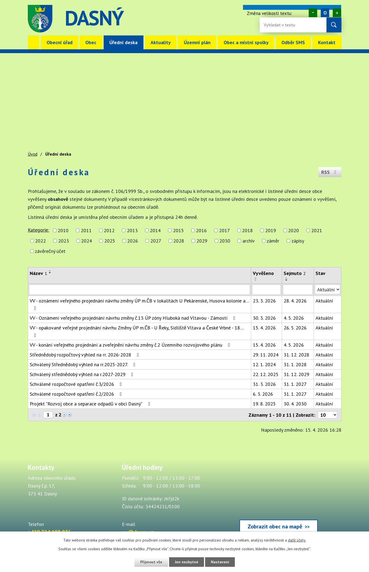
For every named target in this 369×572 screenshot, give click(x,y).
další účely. (297, 540)
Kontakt (326, 42)
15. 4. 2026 (264, 328)
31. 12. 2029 (296, 374)
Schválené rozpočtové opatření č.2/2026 (77, 394)
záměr (273, 241)
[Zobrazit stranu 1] (48, 414)
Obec (90, 42)
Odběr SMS (293, 42)
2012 (109, 230)
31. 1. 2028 (295, 364)
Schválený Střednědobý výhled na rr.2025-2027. (84, 364)
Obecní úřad (60, 42)
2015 (178, 230)
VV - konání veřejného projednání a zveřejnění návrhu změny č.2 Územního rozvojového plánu (131, 345)
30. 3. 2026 (264, 318)
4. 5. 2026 (294, 318)
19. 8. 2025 (264, 404)
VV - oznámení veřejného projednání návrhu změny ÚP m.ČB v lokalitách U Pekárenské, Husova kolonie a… (139, 304)
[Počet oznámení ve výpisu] (327, 415)
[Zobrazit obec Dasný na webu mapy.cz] (278, 499)
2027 (155, 241)
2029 (201, 241)
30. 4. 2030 (295, 404)
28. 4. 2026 (295, 301)
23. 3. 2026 (264, 301)
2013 (132, 230)
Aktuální (324, 301)
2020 (293, 230)
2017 (224, 230)
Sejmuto (295, 273)
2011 (86, 230)
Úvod (34, 42)
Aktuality (161, 42)
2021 (316, 230)
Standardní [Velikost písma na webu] (325, 12)
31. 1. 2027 (295, 384)
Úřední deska (123, 42)
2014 (155, 230)
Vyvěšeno (263, 273)
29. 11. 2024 (265, 355)
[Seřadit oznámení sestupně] (50, 273)
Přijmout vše (151, 561)
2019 (270, 230)
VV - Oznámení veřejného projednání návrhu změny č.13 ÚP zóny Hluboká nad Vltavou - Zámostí (134, 318)
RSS (329, 172)
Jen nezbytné (186, 561)
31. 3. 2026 (264, 384)
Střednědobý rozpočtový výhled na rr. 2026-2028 (85, 355)
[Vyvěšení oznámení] (266, 290)
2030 (224, 241)
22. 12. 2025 (265, 374)
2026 (132, 241)
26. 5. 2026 (295, 328)
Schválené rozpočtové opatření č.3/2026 (77, 384)
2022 (40, 241)
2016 (201, 230)
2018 (247, 230)
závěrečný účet (50, 251)
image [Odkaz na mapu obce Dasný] (218, 18)
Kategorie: (38, 230)
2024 (86, 241)
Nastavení (220, 561)
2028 (178, 241)
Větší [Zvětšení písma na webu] (337, 12)
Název (38, 273)
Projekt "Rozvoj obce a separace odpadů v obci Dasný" (91, 404)
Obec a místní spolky (246, 42)
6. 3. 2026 (263, 394)
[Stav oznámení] (327, 289)
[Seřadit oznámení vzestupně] (50, 271)
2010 (63, 230)
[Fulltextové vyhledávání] (281, 24)
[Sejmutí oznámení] (298, 290)
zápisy (298, 241)
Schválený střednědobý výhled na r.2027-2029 (83, 374)
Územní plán (197, 42)
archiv (248, 241)
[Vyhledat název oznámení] (139, 290)
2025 (109, 241)
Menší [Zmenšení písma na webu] (313, 12)
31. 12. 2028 (296, 355)
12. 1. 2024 (264, 364)
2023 (63, 241)
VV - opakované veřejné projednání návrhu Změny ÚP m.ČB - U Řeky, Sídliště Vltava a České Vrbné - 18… (137, 331)
